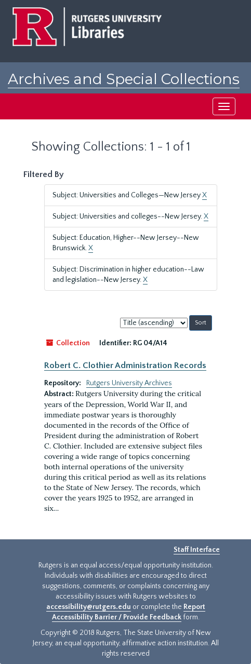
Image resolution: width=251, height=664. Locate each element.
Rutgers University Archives (129, 383)
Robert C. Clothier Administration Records (125, 365)
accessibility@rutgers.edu (88, 607)
